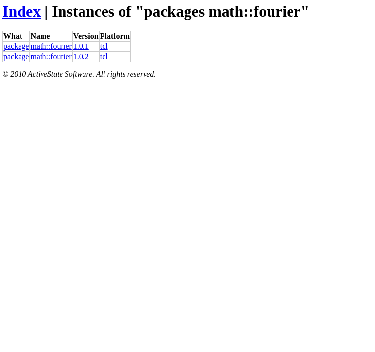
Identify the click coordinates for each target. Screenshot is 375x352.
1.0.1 (81, 46)
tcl (104, 46)
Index (21, 11)
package (16, 46)
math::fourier (50, 46)
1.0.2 (81, 56)
